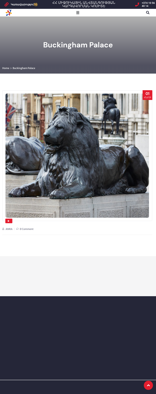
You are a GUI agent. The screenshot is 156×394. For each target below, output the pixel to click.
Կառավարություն (23, 4)
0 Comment (27, 229)
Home (5, 68)
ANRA (9, 229)
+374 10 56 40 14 (148, 4)
